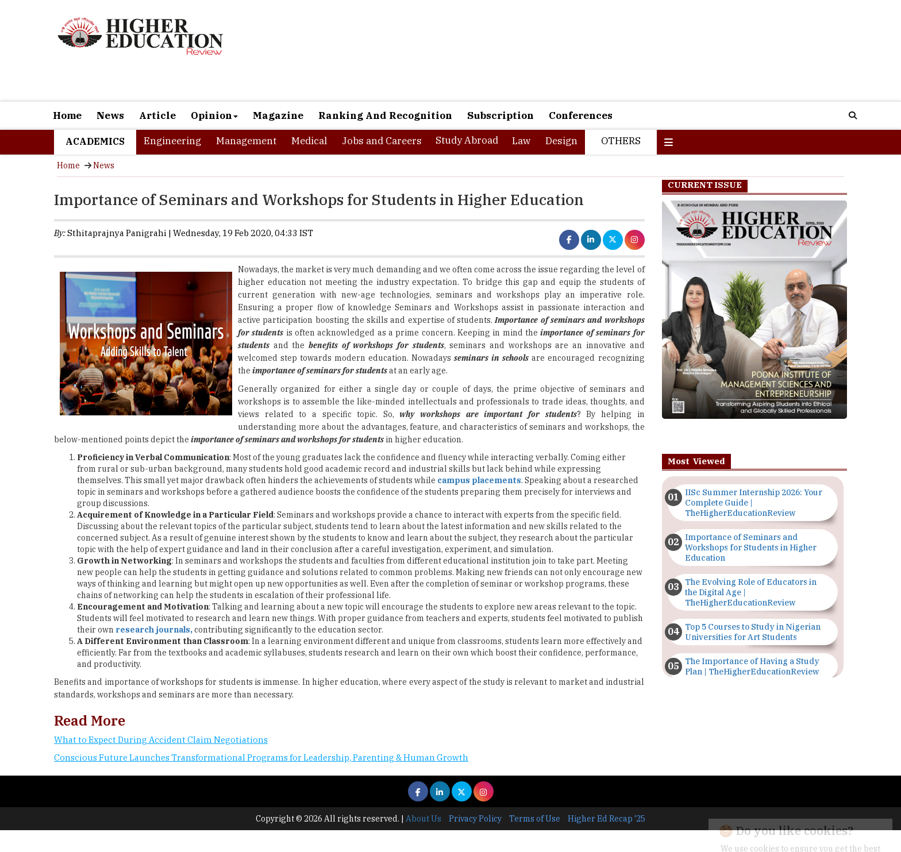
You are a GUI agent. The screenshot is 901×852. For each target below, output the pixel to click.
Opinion (214, 115)
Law (521, 140)
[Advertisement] (582, 50)
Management (246, 140)
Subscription (500, 115)
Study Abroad (467, 140)
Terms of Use (534, 819)
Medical (309, 140)
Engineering (172, 140)
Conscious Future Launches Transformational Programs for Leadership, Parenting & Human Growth (261, 757)
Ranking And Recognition (385, 115)
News (110, 115)
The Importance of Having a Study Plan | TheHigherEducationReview (752, 666)
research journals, (153, 629)
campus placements (479, 480)
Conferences (581, 115)
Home (67, 115)
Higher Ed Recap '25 (606, 819)
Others (621, 140)
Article (157, 115)
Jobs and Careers (382, 140)
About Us (423, 819)
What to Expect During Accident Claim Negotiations (161, 739)
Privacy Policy (475, 819)
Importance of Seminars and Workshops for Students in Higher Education (751, 547)
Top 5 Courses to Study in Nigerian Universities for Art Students (753, 632)
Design (561, 140)
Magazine (278, 115)
